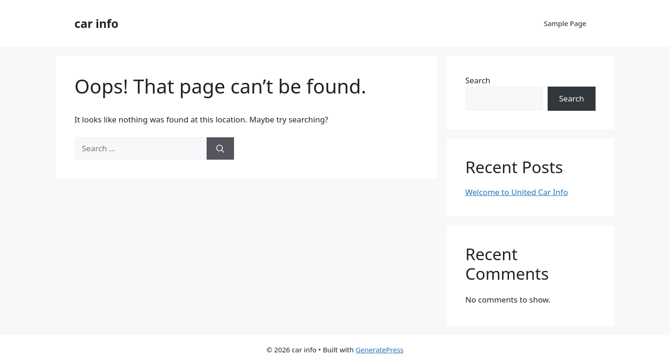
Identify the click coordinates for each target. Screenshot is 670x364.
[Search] (220, 148)
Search (477, 80)
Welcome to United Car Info (516, 192)
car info (96, 23)
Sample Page (565, 23)
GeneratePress (379, 349)
